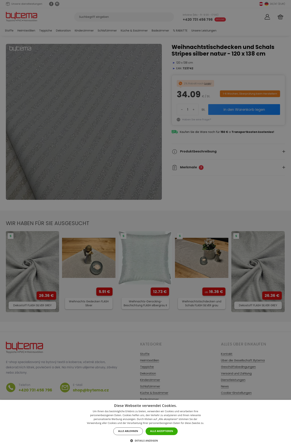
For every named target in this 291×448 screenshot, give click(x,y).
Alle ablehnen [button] (128, 431)
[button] (145, 440)
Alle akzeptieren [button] (161, 431)
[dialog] (145, 224)
